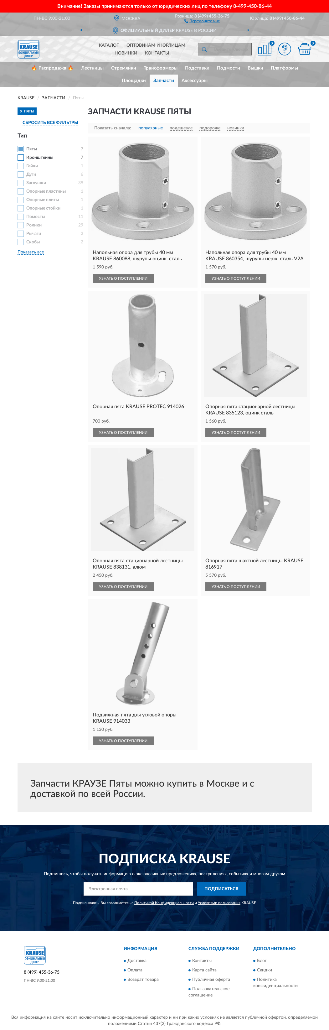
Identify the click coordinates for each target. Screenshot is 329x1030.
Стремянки (123, 68)
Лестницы (92, 68)
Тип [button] (22, 136)
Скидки (264, 970)
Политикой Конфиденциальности (164, 903)
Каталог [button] (109, 45)
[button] (202, 21)
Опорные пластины (46, 191)
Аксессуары (195, 80)
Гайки (32, 166)
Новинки (126, 53)
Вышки (255, 68)
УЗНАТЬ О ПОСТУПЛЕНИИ (123, 278)
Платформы (284, 68)
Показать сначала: (112, 128)
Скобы (33, 242)
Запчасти (163, 80)
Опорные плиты (42, 200)
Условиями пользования (219, 903)
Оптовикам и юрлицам (155, 45)
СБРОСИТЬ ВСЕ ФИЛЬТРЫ (50, 123)
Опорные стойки (43, 208)
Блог (262, 961)
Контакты (157, 53)
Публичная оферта (211, 979)
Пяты (31, 149)
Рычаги (33, 233)
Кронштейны (39, 157)
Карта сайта (204, 970)
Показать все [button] (31, 252)
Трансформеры (160, 68)
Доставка (137, 961)
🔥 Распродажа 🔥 (52, 68)
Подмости (228, 68)
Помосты (35, 217)
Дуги (31, 174)
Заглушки (36, 183)
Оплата (134, 970)
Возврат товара (143, 979)
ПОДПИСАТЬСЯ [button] (221, 889)
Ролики (34, 225)
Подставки (197, 68)
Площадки (134, 80)
